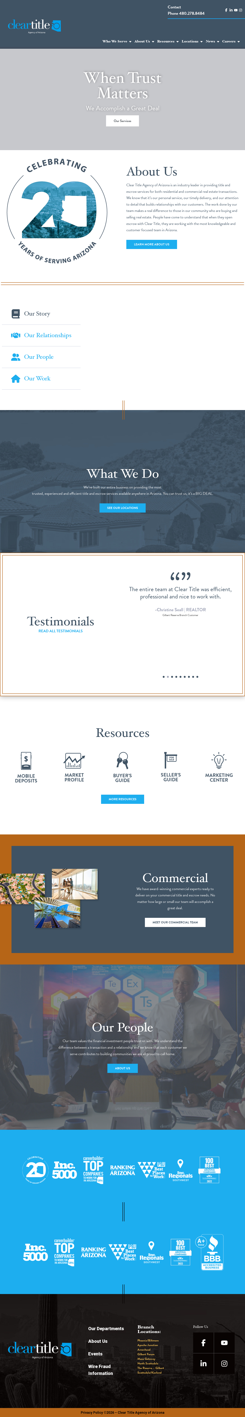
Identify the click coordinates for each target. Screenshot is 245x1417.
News (212, 41)
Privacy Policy (92, 1412)
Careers (231, 41)
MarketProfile (74, 777)
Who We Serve (116, 41)
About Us (144, 41)
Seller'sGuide (171, 777)
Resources (168, 41)
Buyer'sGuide (122, 778)
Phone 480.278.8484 (186, 13)
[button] (164, 677)
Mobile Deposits (26, 778)
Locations (192, 41)
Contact (174, 7)
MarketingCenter (219, 778)
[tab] (41, 314)
